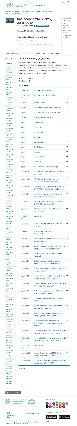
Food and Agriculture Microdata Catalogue (22, 11)
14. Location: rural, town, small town (47, 113)
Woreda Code (38, 132)
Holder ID (37, 162)
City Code (37, 137)
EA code (37, 152)
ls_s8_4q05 (25, 201)
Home (7, 11)
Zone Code (38, 127)
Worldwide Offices (33, 413)
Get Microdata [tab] (53, 54)
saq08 (23, 157)
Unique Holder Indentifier (43, 90)
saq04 (23, 137)
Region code (38, 122)
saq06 (23, 147)
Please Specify (39, 345)
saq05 (23, 142)
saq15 (23, 167)
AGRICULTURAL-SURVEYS (44, 11)
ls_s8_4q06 (25, 209)
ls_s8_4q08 (25, 231)
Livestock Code (39, 103)
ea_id (23, 108)
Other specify (38, 216)
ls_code (23, 103)
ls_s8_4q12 (25, 261)
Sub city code (39, 142)
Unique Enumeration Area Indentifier (47, 108)
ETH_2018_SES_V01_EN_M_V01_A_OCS (16, 13)
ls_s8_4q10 (25, 246)
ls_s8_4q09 (25, 239)
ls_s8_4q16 (25, 291)
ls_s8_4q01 (25, 172)
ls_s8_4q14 (25, 276)
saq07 (23, 152)
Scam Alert (9, 423)
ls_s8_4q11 (24, 254)
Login (63, 2)
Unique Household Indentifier (44, 95)
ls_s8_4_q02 (25, 179)
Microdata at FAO (39, 5)
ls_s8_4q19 (25, 313)
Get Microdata (42, 26)
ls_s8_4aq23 (25, 360)
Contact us (15, 422)
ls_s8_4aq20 (25, 321)
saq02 (23, 127)
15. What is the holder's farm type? (46, 167)
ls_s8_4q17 (25, 298)
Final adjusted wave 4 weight (44, 117)
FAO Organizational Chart (11, 415)
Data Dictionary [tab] (28, 54)
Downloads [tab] (41, 54)
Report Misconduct (22, 423)
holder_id (24, 90)
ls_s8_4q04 (25, 194)
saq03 (23, 132)
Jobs (8, 422)
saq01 (23, 122)
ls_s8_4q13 (25, 268)
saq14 (23, 113)
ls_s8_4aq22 (25, 353)
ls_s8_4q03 (25, 186)
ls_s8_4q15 (25, 283)
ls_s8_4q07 (25, 224)
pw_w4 (23, 117)
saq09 (23, 162)
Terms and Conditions (28, 422)
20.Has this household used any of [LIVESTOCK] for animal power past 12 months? (48, 323)
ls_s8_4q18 (25, 306)
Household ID (39, 157)
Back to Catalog (13, 393)
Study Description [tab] (13, 54)
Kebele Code (38, 147)
